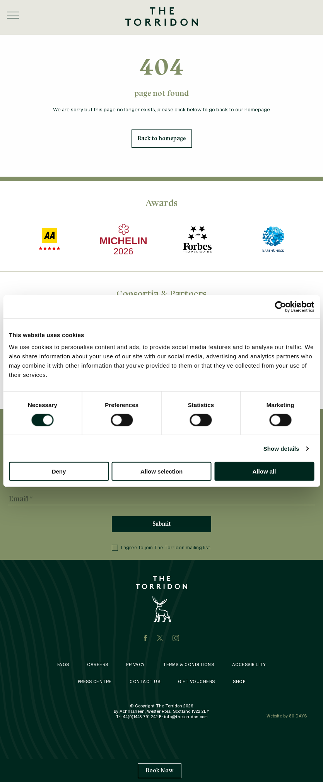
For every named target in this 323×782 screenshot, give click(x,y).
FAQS (63, 664)
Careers (97, 664)
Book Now (159, 770)
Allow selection (161, 471)
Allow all (264, 471)
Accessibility (249, 664)
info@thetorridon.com (186, 716)
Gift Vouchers (196, 681)
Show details (281, 448)
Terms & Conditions (188, 664)
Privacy (135, 664)
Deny (59, 471)
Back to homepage (162, 138)
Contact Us (145, 681)
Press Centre (95, 681)
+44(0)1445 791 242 (139, 716)
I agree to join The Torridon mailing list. (161, 548)
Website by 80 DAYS (287, 716)
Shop (239, 681)
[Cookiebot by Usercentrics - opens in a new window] (280, 306)
